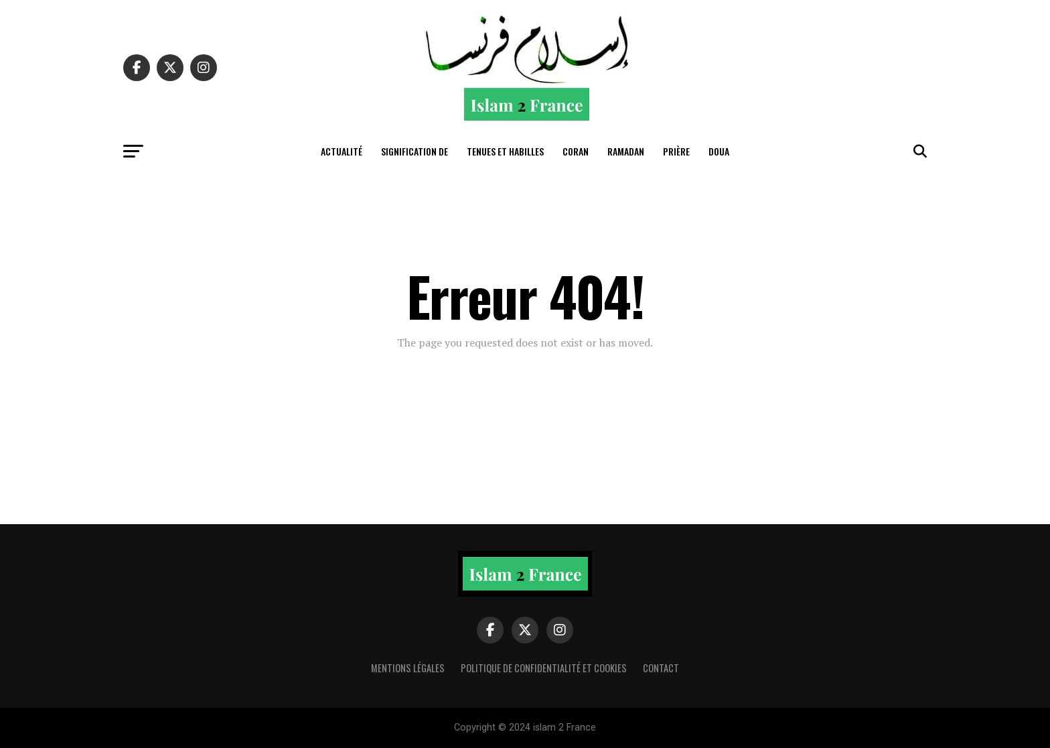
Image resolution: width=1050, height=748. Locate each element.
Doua (718, 151)
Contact (661, 668)
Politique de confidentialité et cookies (544, 668)
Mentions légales (408, 668)
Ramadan (625, 151)
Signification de (414, 151)
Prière (676, 151)
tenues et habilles (505, 151)
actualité (341, 151)
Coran (575, 151)
